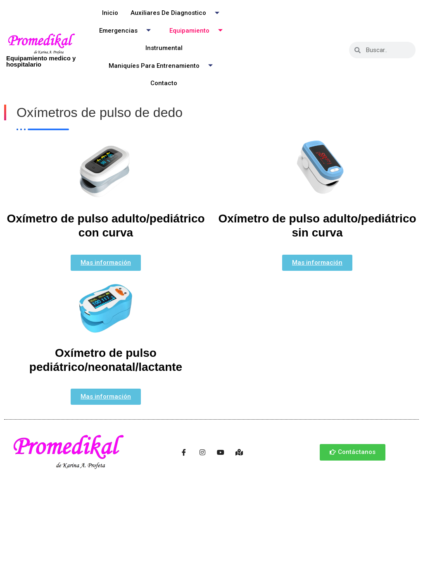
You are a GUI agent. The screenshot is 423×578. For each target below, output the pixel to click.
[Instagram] (202, 452)
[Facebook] (184, 452)
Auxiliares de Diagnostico (178, 13)
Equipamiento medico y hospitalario (41, 61)
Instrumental (164, 48)
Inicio (110, 13)
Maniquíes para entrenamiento (164, 65)
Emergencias (128, 30)
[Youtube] (220, 452)
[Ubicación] (239, 452)
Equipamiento (199, 30)
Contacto (163, 83)
